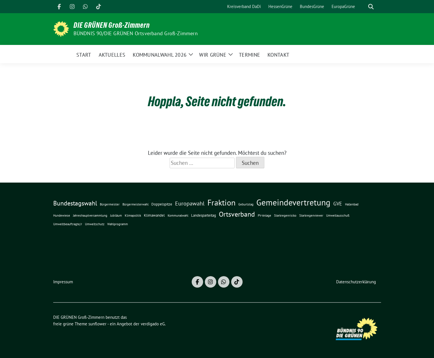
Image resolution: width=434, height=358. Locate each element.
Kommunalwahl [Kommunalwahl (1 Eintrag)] (178, 215)
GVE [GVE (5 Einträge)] (337, 203)
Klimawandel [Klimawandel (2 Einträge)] (154, 215)
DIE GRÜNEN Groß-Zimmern (112, 25)
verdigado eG (153, 324)
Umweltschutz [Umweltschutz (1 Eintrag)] (94, 224)
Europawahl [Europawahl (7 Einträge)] (190, 203)
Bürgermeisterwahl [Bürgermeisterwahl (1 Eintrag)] (135, 204)
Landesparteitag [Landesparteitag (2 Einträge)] (203, 215)
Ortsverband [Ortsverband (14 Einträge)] (237, 214)
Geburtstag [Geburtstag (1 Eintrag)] (245, 204)
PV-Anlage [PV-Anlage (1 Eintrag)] (264, 215)
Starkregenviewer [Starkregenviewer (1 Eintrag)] (311, 215)
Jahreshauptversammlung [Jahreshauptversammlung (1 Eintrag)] (90, 215)
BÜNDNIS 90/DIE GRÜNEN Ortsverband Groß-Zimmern (136, 33)
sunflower (97, 324)
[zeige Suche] (370, 6)
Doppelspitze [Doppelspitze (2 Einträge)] (161, 204)
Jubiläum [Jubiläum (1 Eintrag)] (116, 215)
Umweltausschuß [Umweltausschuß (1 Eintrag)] (338, 215)
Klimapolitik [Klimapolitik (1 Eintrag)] (133, 215)
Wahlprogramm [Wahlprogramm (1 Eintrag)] (117, 224)
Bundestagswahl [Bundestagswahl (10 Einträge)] (75, 203)
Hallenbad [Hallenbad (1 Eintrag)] (351, 204)
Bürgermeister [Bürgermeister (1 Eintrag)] (110, 204)
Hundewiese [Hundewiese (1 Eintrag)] (61, 215)
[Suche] (362, 6)
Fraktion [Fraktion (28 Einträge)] (221, 202)
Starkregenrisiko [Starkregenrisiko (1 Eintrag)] (285, 215)
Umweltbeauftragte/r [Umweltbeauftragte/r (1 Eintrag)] (67, 224)
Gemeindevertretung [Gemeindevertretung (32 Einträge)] (293, 202)
